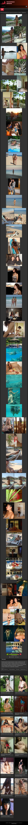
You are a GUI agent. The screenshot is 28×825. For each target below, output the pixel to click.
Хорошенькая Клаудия (5, 815)
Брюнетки (6, 669)
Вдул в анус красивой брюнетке (19, 714)
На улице (17, 669)
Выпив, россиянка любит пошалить (6, 755)
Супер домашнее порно (8, 2)
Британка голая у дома (5, 692)
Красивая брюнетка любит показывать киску (20, 775)
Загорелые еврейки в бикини (6, 795)
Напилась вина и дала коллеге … (7, 734)
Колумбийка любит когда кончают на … (20, 734)
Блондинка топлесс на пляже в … (20, 796)
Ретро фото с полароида (6, 774)
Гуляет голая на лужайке (20, 692)
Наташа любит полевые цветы (7, 713)
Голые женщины (12, 669)
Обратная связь (14, 823)
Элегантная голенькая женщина (19, 755)
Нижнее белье (23, 669)
